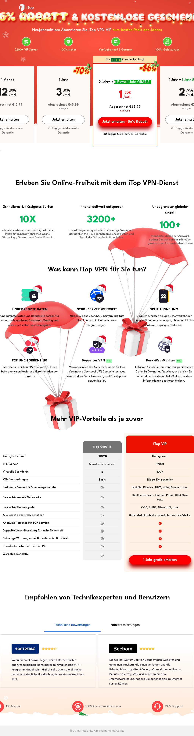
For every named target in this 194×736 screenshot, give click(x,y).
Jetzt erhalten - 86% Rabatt (125, 121)
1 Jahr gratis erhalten (160, 560)
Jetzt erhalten (63, 119)
